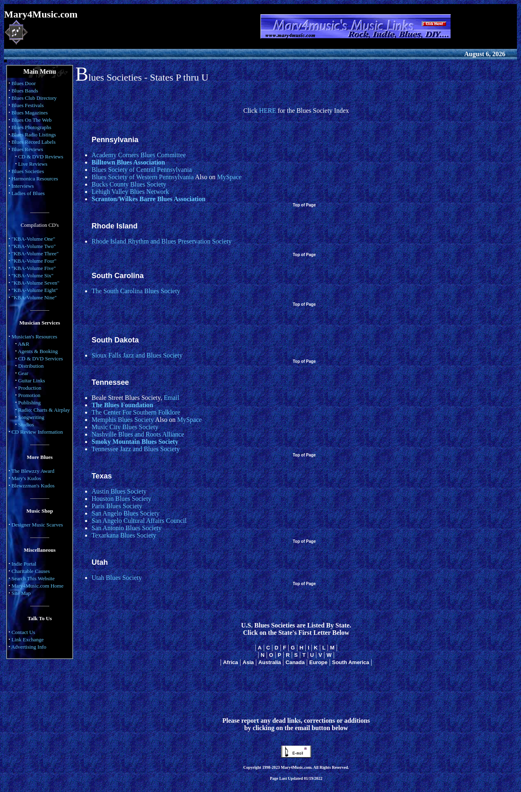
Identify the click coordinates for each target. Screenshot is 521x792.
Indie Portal (23, 564)
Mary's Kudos (26, 478)
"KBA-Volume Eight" (34, 290)
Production (29, 388)
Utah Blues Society (117, 577)
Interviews (22, 186)
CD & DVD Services (40, 358)
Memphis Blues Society (123, 419)
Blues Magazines (29, 113)
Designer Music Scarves (37, 525)
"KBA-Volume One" (33, 239)
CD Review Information (37, 432)
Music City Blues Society (125, 426)
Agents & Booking (38, 351)
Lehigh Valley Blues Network (130, 191)
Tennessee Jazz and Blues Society (136, 448)
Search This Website (33, 578)
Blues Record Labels (33, 142)
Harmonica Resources (34, 179)
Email (171, 397)
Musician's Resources (34, 336)
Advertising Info (28, 647)
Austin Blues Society (119, 491)
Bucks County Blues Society (129, 184)
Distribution (31, 366)
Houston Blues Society (121, 498)
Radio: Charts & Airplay (44, 410)
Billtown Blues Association (128, 162)
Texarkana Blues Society (124, 535)
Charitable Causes (30, 571)
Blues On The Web (31, 120)
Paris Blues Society (117, 505)
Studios (26, 424)
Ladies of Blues (28, 193)
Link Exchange (27, 639)
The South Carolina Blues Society (136, 290)
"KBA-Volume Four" (33, 261)
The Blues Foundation (122, 404)
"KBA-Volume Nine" (34, 297)
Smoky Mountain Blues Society (135, 441)
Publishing (29, 402)
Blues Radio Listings (33, 135)
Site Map (21, 593)
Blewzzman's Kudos (33, 486)
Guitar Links (31, 380)
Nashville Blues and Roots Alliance (138, 434)
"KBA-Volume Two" (33, 246)
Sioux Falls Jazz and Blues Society (137, 355)
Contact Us (23, 632)
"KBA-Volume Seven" (35, 283)
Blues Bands (24, 91)
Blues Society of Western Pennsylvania (143, 176)
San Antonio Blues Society (127, 527)
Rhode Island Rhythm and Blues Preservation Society (162, 241)
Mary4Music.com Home (37, 586)
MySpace (229, 176)
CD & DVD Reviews (40, 157)
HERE (267, 110)
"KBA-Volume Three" (35, 253)
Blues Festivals (27, 105)
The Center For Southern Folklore (136, 412)
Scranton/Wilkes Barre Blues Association (149, 198)
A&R (23, 344)
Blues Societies (27, 171)
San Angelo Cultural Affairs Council (139, 520)
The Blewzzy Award (33, 471)
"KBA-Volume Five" (33, 268)
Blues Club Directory (34, 98)
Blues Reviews (27, 149)
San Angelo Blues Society (126, 513)
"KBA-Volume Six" (32, 275)
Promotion (29, 395)
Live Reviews (32, 164)
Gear (23, 373)
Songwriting (31, 417)
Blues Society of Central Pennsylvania (142, 169)
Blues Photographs (31, 127)
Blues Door (23, 83)
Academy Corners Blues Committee (139, 154)
